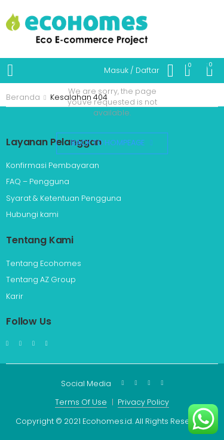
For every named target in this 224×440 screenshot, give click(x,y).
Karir (14, 296)
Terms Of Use (81, 402)
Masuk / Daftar (131, 70)
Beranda (23, 97)
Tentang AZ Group (41, 279)
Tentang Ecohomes (43, 263)
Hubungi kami (32, 214)
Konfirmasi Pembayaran (52, 165)
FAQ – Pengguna (37, 181)
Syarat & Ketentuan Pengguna (63, 198)
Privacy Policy (143, 402)
